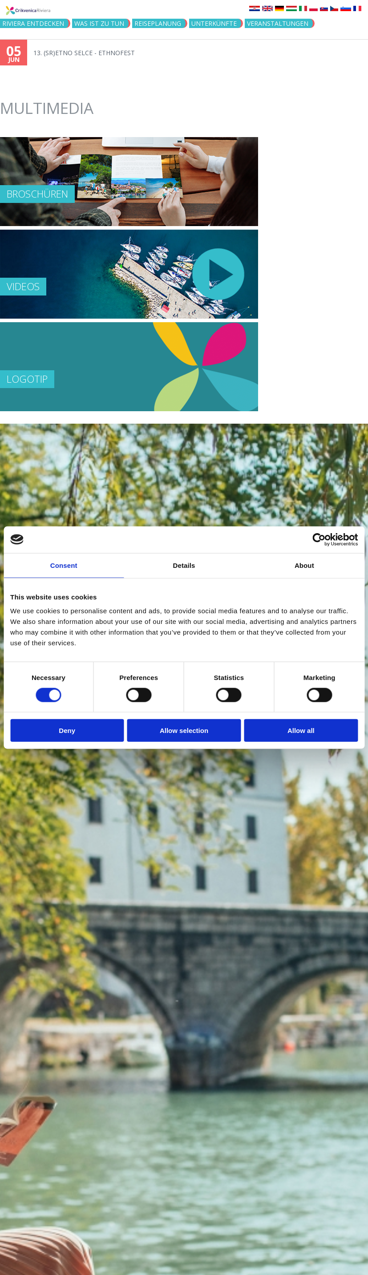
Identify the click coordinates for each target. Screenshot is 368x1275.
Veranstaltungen (277, 23)
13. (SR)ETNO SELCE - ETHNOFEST (84, 53)
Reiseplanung (157, 23)
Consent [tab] (63, 565)
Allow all (301, 730)
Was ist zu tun (99, 23)
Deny (67, 730)
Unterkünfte (214, 23)
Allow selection (184, 730)
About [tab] (304, 565)
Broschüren (37, 193)
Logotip (27, 378)
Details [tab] (184, 565)
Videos (23, 286)
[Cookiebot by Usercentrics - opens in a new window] (319, 539)
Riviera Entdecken (33, 23)
